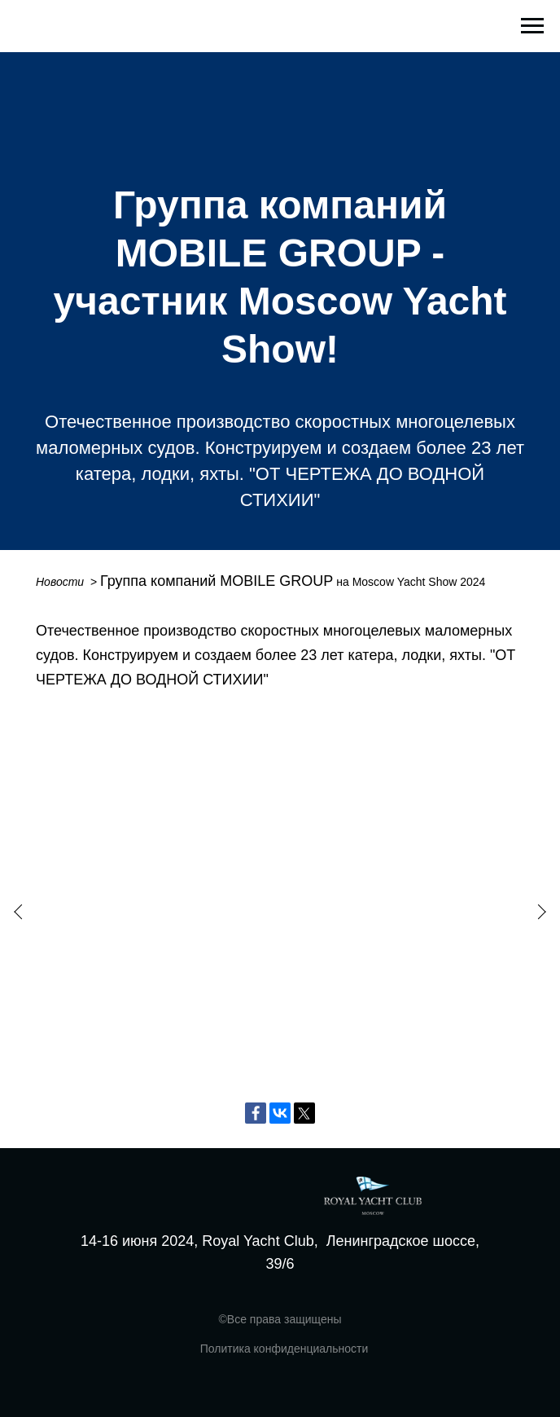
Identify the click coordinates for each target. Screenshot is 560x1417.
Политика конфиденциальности (284, 1348)
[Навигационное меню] (532, 26)
